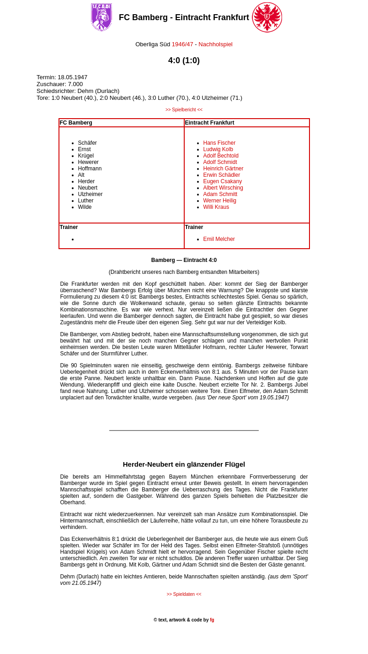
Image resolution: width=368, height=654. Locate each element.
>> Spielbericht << (184, 109)
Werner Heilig (219, 200)
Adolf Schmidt (220, 162)
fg (211, 619)
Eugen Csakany (222, 181)
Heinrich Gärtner (223, 168)
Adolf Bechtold (221, 156)
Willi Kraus (216, 207)
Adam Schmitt (220, 194)
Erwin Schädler (221, 175)
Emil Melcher (219, 239)
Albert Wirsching (223, 188)
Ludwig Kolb (218, 149)
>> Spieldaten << (183, 594)
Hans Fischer (219, 143)
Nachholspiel (215, 44)
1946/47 (181, 44)
